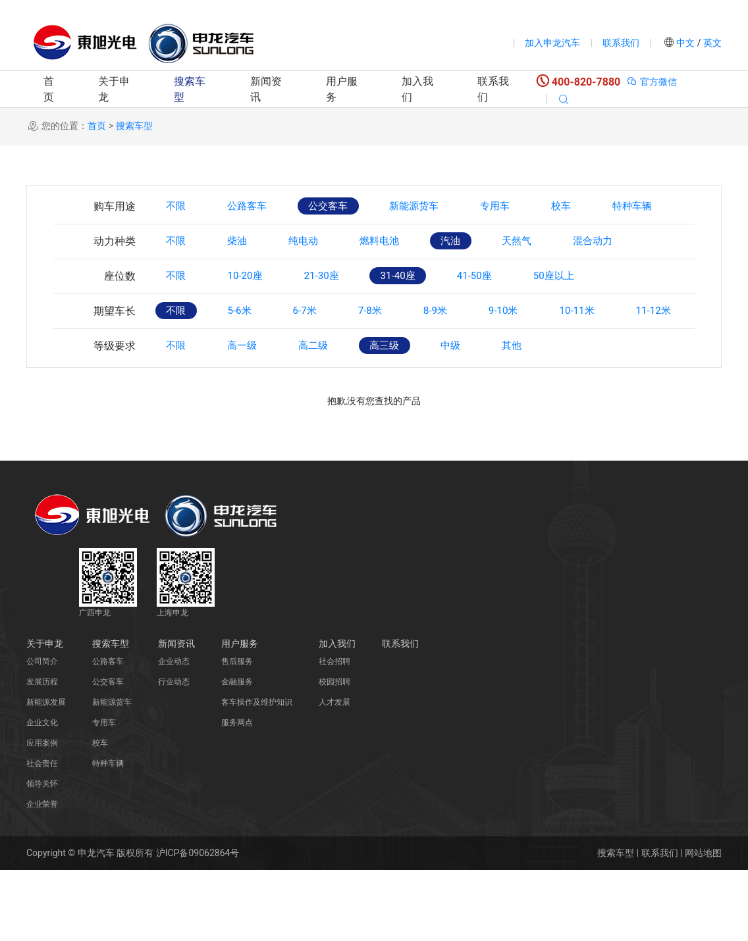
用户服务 (342, 89)
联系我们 (620, 43)
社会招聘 (334, 732)
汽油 (479, 276)
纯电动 (318, 276)
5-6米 (248, 346)
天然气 (552, 276)
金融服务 (237, 752)
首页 (48, 89)
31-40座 (420, 311)
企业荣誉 (42, 875)
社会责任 (42, 834)
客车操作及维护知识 (256, 773)
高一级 (251, 417)
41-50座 (503, 311)
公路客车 (257, 206)
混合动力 (635, 276)
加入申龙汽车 (552, 43)
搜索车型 (189, 89)
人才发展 (334, 773)
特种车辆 (190, 242)
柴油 (246, 276)
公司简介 (42, 732)
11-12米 (187, 382)
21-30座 (337, 311)
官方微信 (651, 81)
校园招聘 (334, 752)
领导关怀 (42, 854)
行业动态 (174, 752)
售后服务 (237, 732)
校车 (599, 206)
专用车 (527, 206)
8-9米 (462, 346)
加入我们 (417, 89)
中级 (479, 417)
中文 (685, 43)
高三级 (407, 417)
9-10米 (536, 346)
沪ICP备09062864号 (198, 924)
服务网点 (237, 793)
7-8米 (391, 346)
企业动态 (174, 732)
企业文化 (42, 793)
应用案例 (42, 814)
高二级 (329, 417)
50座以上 (590, 311)
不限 (179, 206)
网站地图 (703, 924)
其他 (546, 417)
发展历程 (42, 752)
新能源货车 (438, 206)
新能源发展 (46, 773)
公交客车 (345, 206)
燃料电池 (402, 276)
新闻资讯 (266, 89)
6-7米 (319, 346)
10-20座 (254, 311)
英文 (711, 43)
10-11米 (617, 346)
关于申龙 (114, 89)
